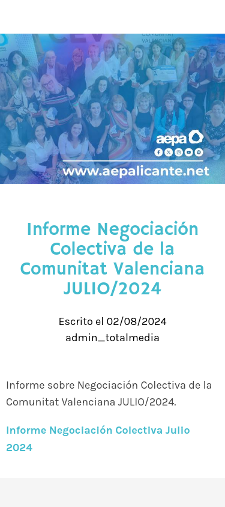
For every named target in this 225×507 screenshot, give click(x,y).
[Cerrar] (17, 17)
